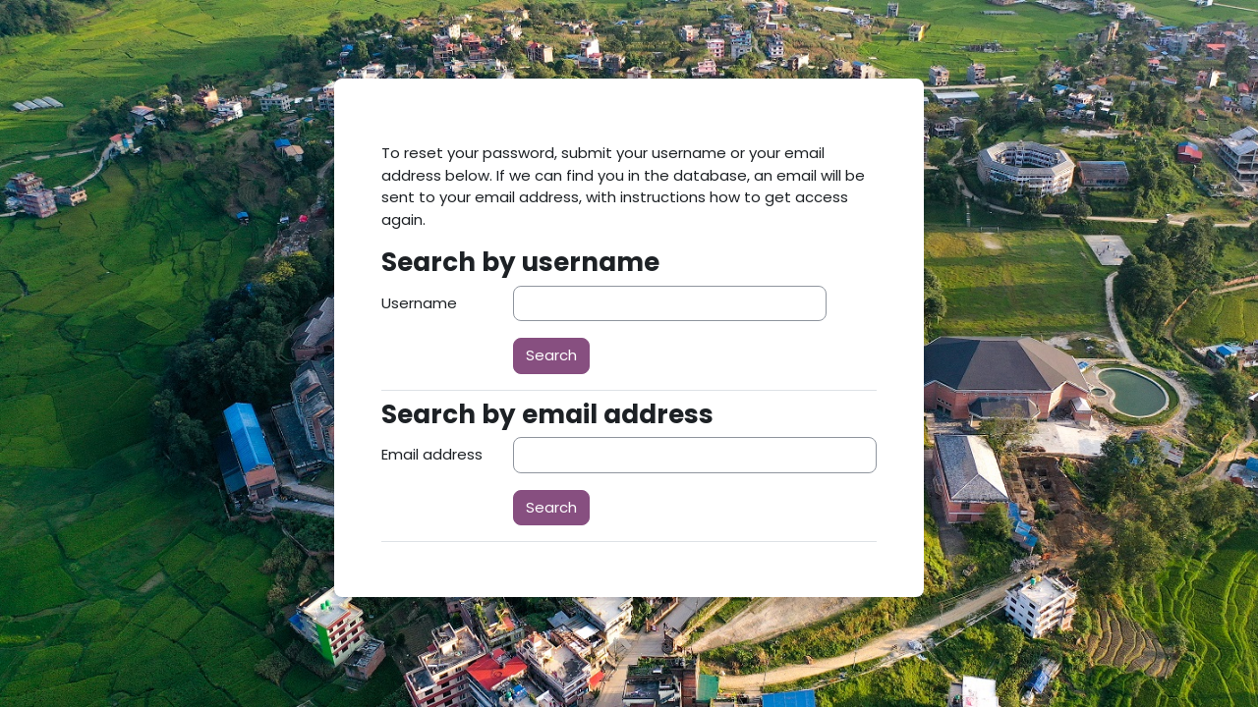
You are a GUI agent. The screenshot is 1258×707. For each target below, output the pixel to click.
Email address (432, 454)
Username (419, 303)
